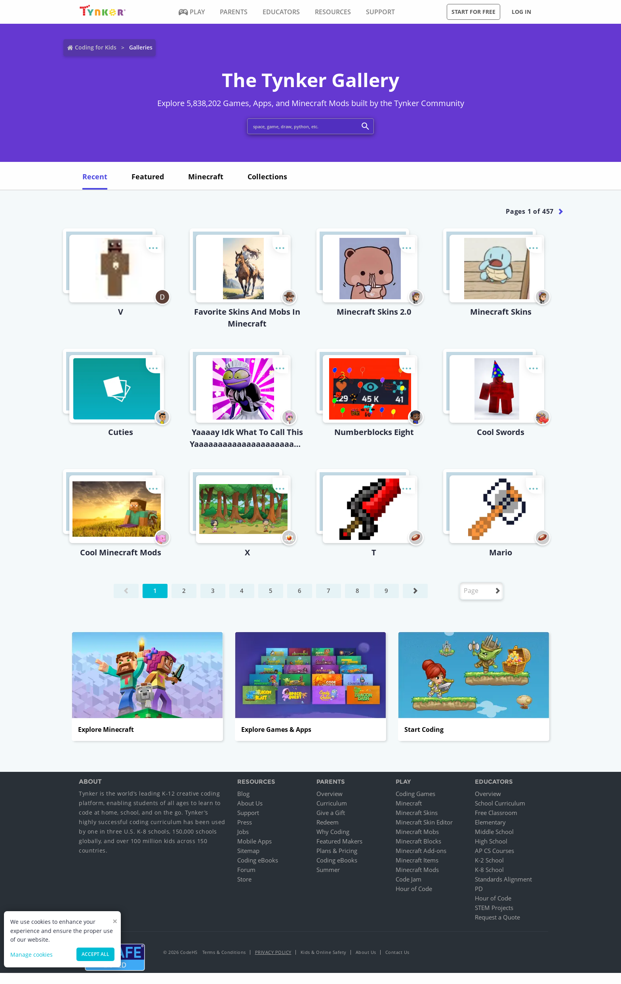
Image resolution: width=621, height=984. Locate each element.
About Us (250, 803)
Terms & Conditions (224, 952)
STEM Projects (494, 908)
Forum (246, 870)
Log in (521, 11)
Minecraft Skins (417, 813)
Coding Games (415, 794)
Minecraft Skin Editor (424, 822)
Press (244, 822)
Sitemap (248, 851)
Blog (243, 794)
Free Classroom (496, 813)
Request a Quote (497, 917)
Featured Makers (339, 841)
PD (479, 889)
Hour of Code (414, 889)
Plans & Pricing (336, 851)
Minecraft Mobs (417, 832)
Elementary (490, 822)
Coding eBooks (257, 860)
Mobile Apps (254, 841)
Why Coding (332, 832)
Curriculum (331, 803)
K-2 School (489, 860)
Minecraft (409, 803)
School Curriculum (500, 803)
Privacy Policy (273, 952)
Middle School (494, 832)
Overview (329, 794)
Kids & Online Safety (324, 952)
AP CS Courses (494, 851)
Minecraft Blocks (418, 841)
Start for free (473, 11)
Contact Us (397, 952)
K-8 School (489, 870)
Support (248, 813)
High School (491, 841)
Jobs (243, 832)
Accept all (95, 954)
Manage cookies (31, 954)
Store (244, 879)
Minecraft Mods (417, 870)
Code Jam (408, 879)
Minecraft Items (417, 860)
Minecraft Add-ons (421, 851)
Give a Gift (330, 813)
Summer (328, 870)
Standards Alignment (503, 879)
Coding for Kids (95, 47)
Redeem (327, 822)
